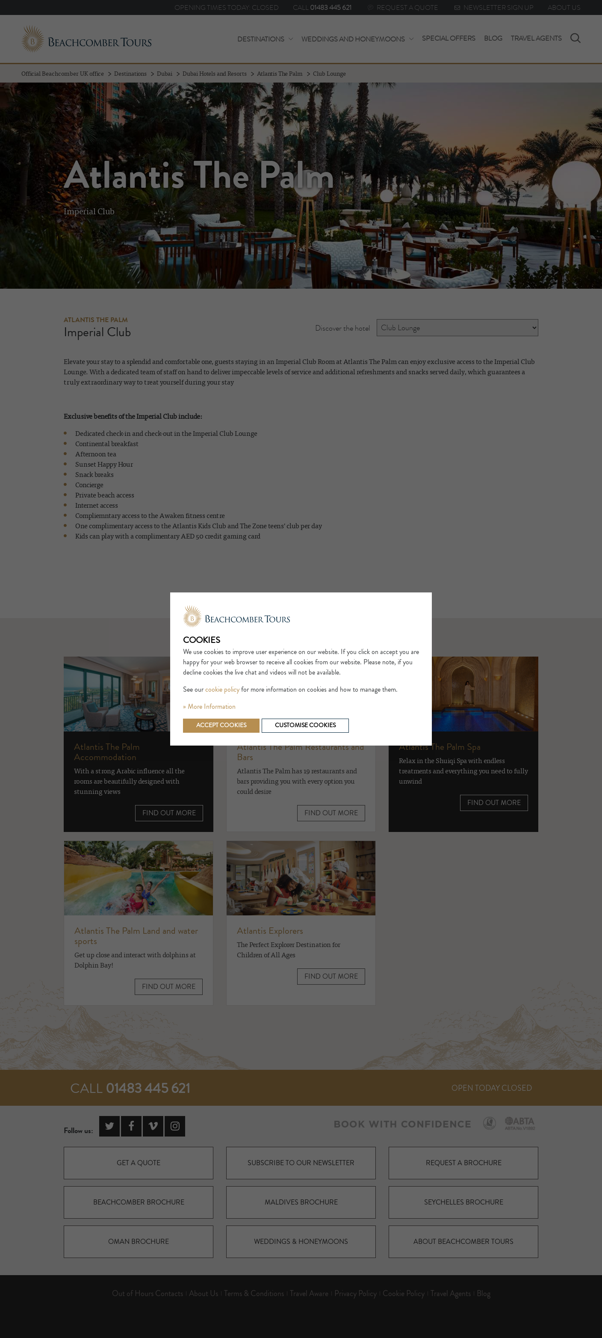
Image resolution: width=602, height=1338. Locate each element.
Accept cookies (221, 725)
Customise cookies (305, 725)
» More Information (209, 706)
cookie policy (222, 689)
